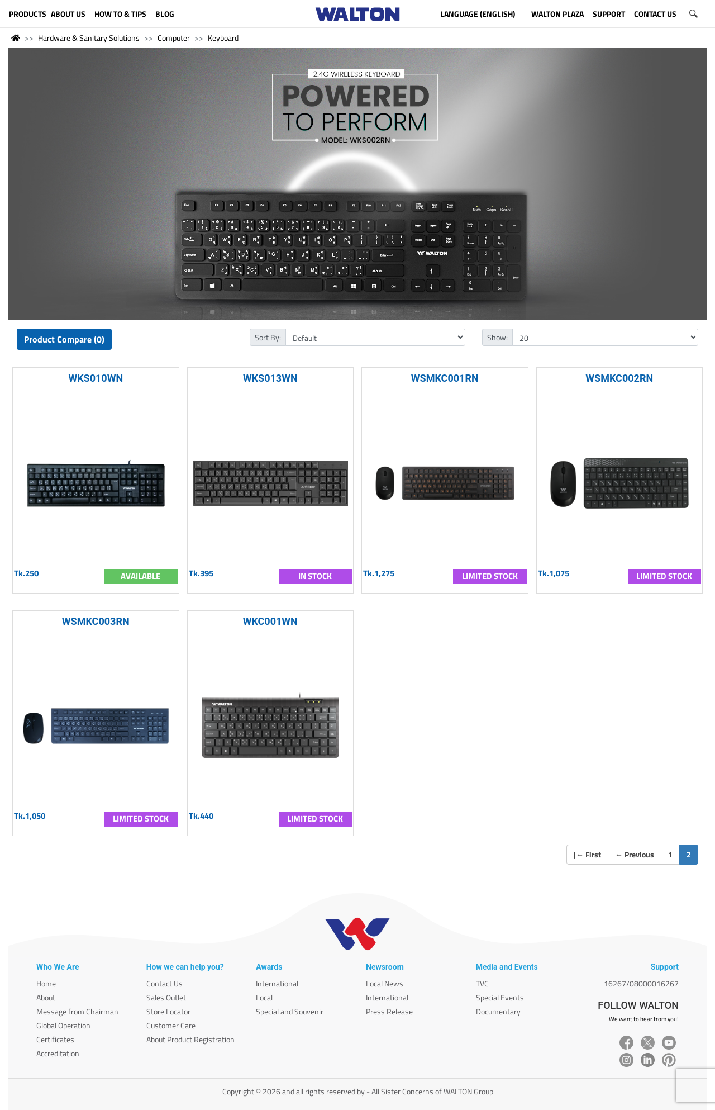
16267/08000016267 (641, 983)
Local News (384, 983)
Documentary (498, 1011)
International (277, 983)
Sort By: (268, 337)
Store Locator (168, 1011)
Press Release (389, 1011)
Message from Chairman (77, 1011)
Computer (174, 38)
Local (264, 997)
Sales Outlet (166, 997)
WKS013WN (270, 378)
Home (46, 983)
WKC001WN (270, 621)
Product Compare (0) (64, 339)
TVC (482, 983)
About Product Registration (190, 1039)
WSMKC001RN (445, 378)
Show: (497, 337)
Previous (634, 854)
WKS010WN (95, 378)
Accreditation (57, 1053)
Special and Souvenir (289, 1011)
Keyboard (223, 38)
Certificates (55, 1039)
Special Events (500, 997)
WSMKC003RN (96, 621)
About (45, 997)
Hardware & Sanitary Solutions (89, 38)
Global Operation (63, 1025)
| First (587, 854)
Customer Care (171, 1025)
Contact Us (164, 983)
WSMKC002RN (619, 378)
